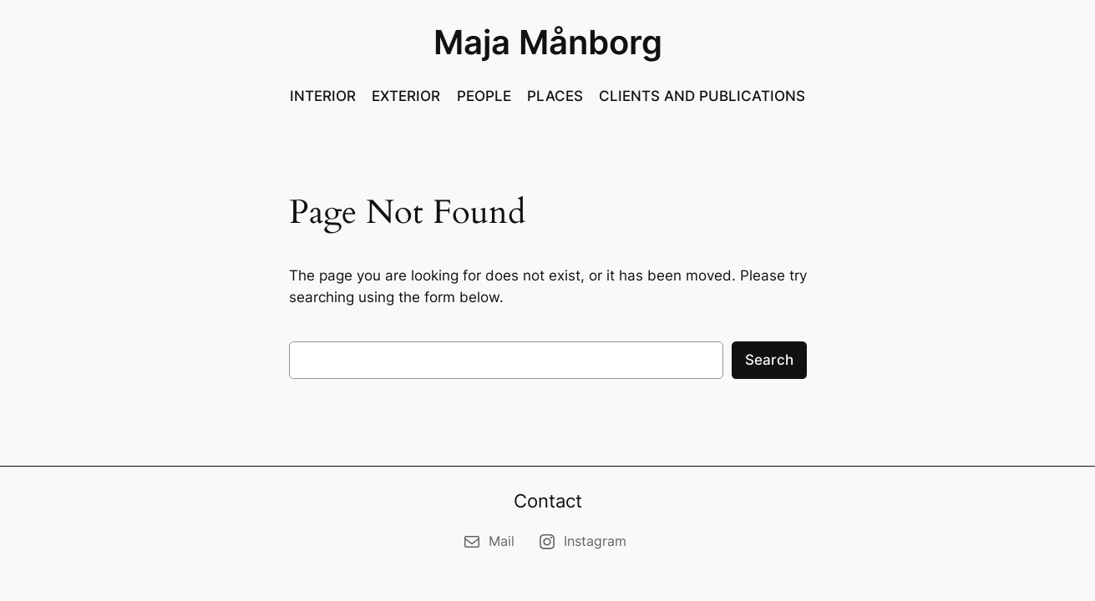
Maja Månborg (547, 42)
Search (769, 359)
